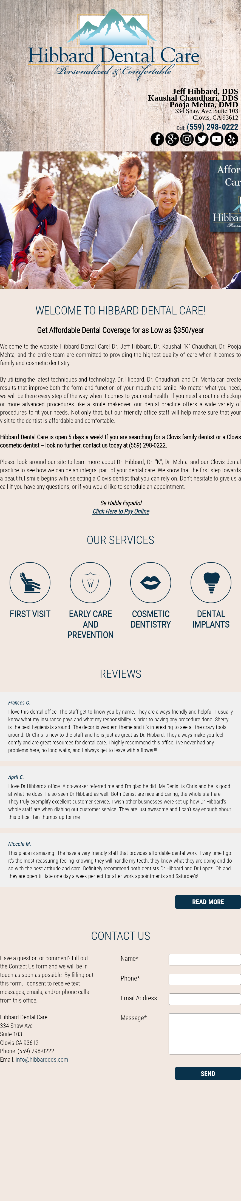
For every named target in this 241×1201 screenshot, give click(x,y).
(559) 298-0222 (212, 126)
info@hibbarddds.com (42, 1059)
